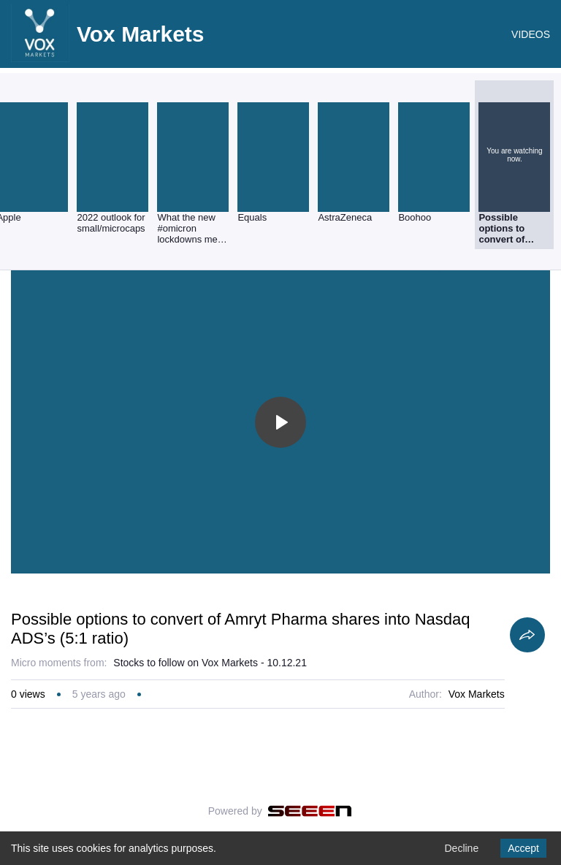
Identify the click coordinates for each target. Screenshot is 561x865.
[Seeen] (310, 811)
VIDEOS (530, 34)
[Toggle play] (280, 422)
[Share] (527, 634)
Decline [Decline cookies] (461, 848)
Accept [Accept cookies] (523, 848)
